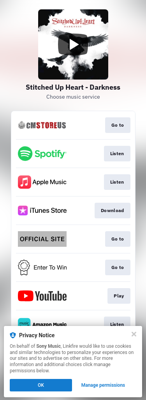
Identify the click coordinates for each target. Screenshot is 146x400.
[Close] (134, 334)
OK (41, 385)
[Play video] (73, 44)
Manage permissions (103, 385)
